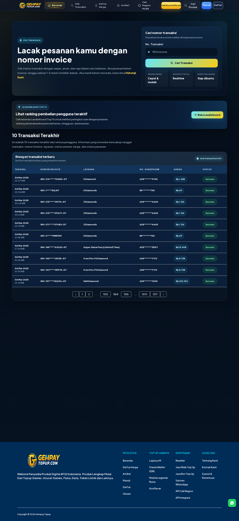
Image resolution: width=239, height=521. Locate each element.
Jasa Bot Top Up (185, 473)
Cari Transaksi (182, 62)
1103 (105, 294)
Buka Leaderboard (207, 114)
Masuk (126, 480)
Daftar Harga (130, 467)
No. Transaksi (154, 44)
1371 (155, 294)
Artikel (127, 473)
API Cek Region (184, 491)
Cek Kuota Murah (171, 5)
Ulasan (127, 493)
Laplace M (155, 460)
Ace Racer (155, 488)
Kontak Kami (209, 467)
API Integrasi (183, 497)
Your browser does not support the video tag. (119, 382)
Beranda (128, 460)
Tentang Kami (210, 460)
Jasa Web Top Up (185, 467)
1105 (126, 294)
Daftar (127, 487)
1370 (144, 294)
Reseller (180, 460)
